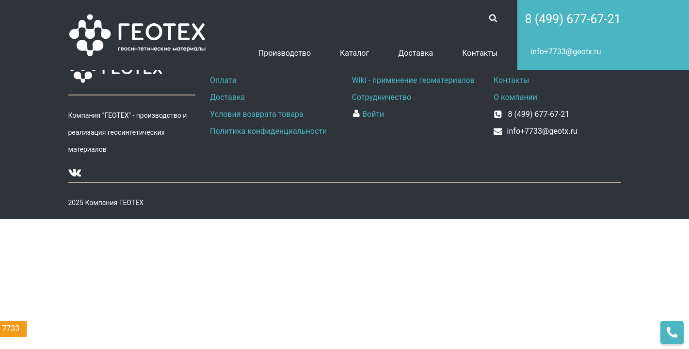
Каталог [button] (354, 53)
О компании (515, 97)
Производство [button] (284, 53)
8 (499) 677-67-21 (573, 19)
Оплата (223, 80)
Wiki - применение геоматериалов (413, 80)
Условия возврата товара (257, 114)
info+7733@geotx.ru (565, 51)
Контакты (479, 53)
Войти (368, 114)
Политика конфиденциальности (268, 131)
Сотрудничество (382, 97)
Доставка (415, 53)
